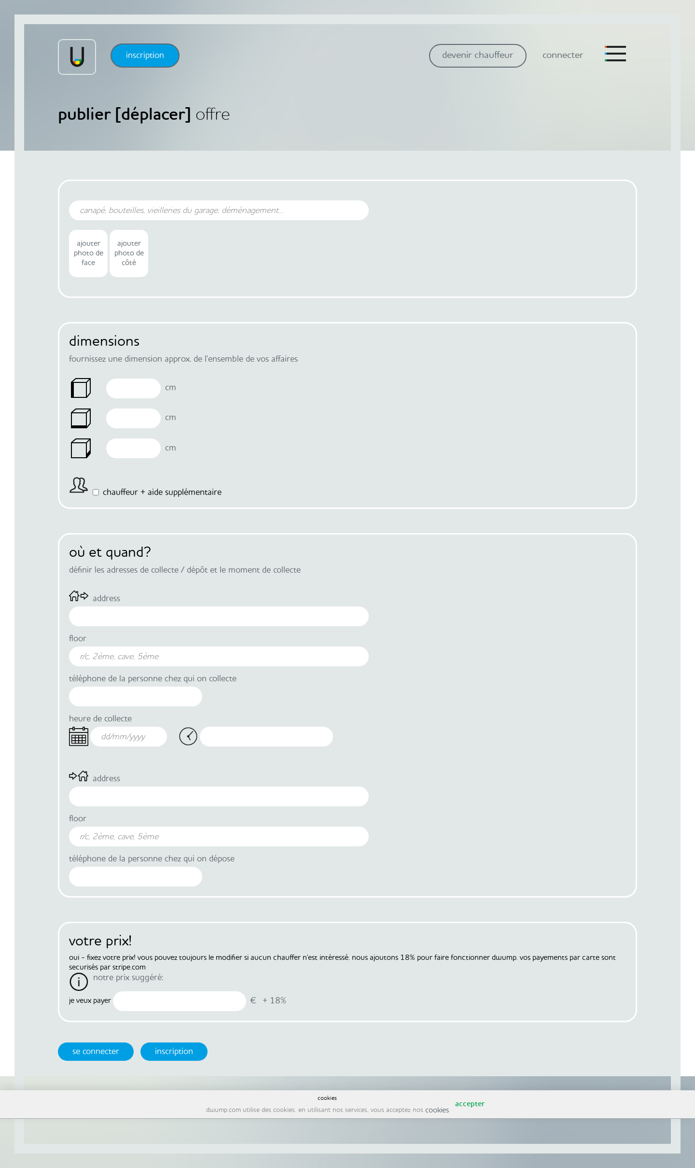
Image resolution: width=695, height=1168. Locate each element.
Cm (170, 387)
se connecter (95, 1051)
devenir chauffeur (478, 55)
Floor (77, 638)
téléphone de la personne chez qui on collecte (152, 679)
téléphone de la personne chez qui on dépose (152, 859)
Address (106, 598)
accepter (470, 1104)
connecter (563, 55)
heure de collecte (100, 719)
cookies (437, 1110)
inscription (145, 55)
